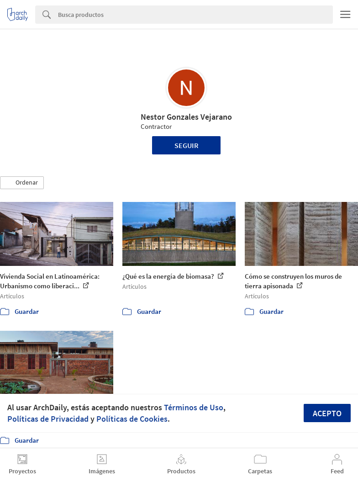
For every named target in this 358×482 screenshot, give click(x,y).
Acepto (327, 413)
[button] (22, 182)
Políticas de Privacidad (48, 418)
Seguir (186, 145)
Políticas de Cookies (132, 418)
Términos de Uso (193, 407)
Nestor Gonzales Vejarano (186, 116)
